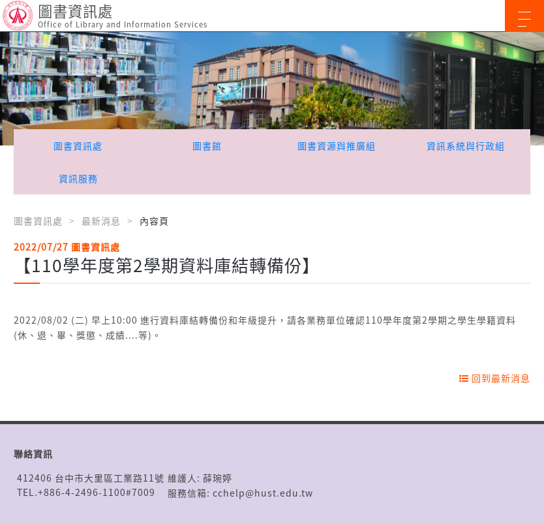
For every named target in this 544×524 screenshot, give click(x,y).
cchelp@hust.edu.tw (263, 492)
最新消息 (101, 220)
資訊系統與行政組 (466, 145)
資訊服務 (78, 178)
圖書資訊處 (77, 145)
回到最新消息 (494, 377)
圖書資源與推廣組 (336, 145)
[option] (272, 89)
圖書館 (207, 145)
